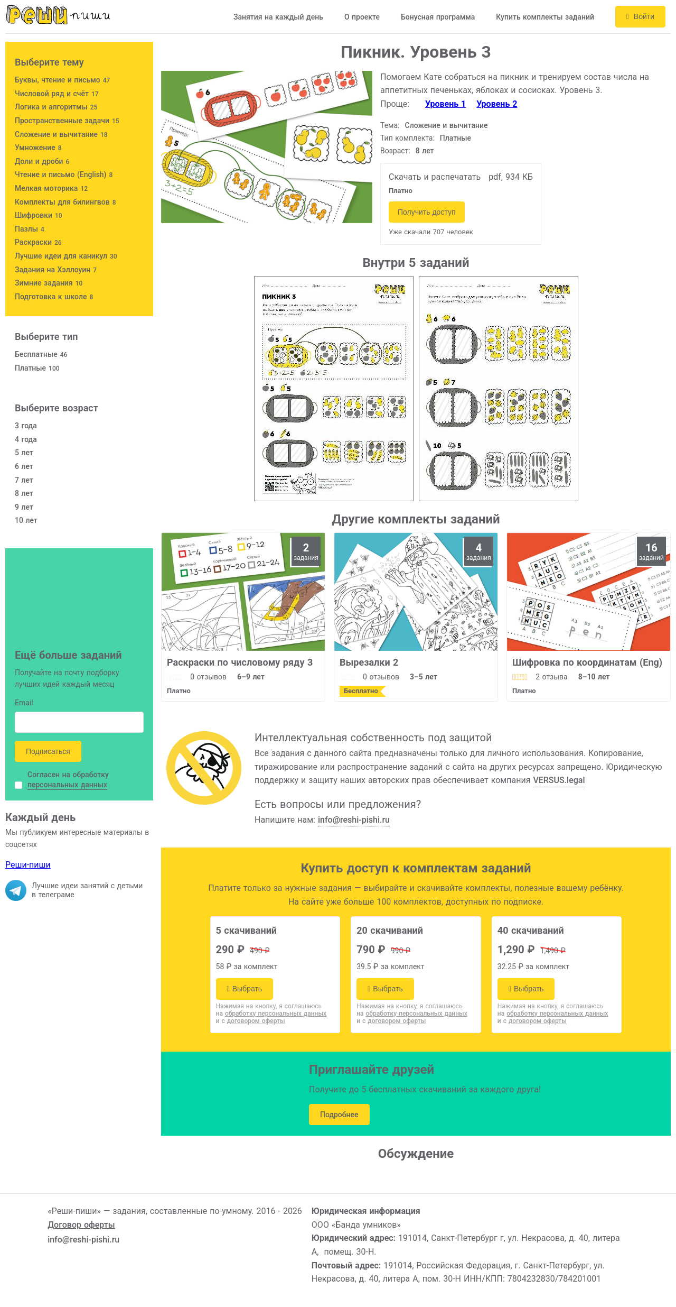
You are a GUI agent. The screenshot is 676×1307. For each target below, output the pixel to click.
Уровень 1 (445, 104)
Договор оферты (81, 1225)
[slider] (174, 677)
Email (24, 703)
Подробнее (339, 1114)
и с (250, 1021)
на (271, 1013)
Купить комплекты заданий (545, 17)
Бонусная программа (438, 17)
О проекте (362, 17)
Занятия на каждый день (278, 17)
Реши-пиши (28, 865)
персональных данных (67, 784)
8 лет (425, 150)
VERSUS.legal (559, 780)
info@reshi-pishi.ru (354, 820)
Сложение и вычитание (446, 125)
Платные (455, 138)
